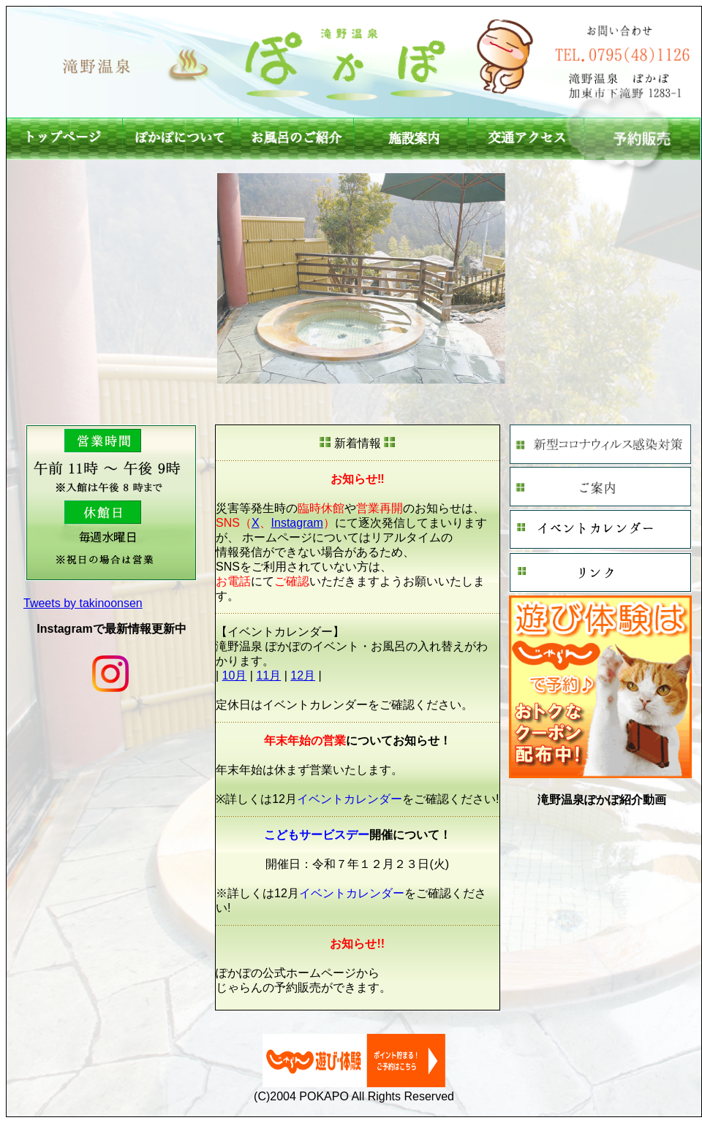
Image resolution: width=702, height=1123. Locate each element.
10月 (234, 675)
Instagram (297, 523)
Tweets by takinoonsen (83, 603)
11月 (268, 675)
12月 (302, 675)
